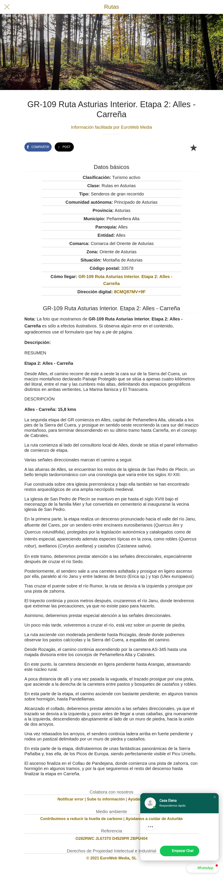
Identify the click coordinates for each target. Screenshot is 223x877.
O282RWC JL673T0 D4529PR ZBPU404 (112, 838)
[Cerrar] (7, 7)
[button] (215, 797)
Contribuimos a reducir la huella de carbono (81, 819)
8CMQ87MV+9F (129, 291)
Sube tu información (106, 799)
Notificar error (70, 799)
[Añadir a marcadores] (193, 147)
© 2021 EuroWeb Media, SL (111, 858)
